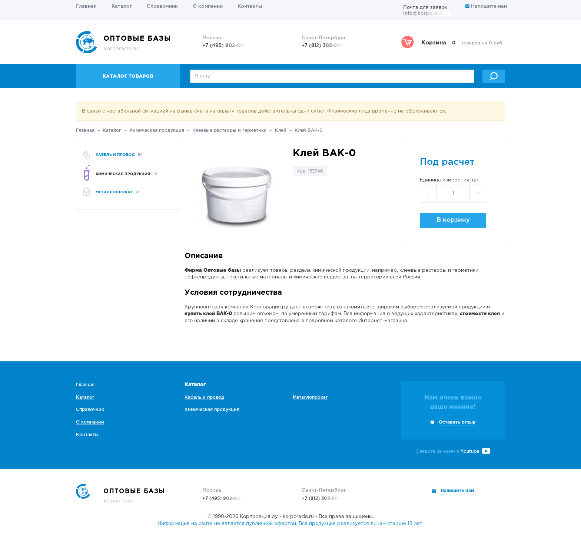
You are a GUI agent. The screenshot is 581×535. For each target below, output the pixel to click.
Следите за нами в (453, 451)
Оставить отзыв (457, 422)
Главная (86, 6)
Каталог (122, 6)
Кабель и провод (204, 397)
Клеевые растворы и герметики (229, 130)
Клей (280, 130)
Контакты (250, 6)
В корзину (453, 220)
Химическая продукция (156, 130)
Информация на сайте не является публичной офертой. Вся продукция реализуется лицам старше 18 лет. (290, 524)
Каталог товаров (128, 76)
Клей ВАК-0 (309, 130)
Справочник (162, 6)
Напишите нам (486, 6)
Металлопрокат (310, 397)
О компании (208, 6)
